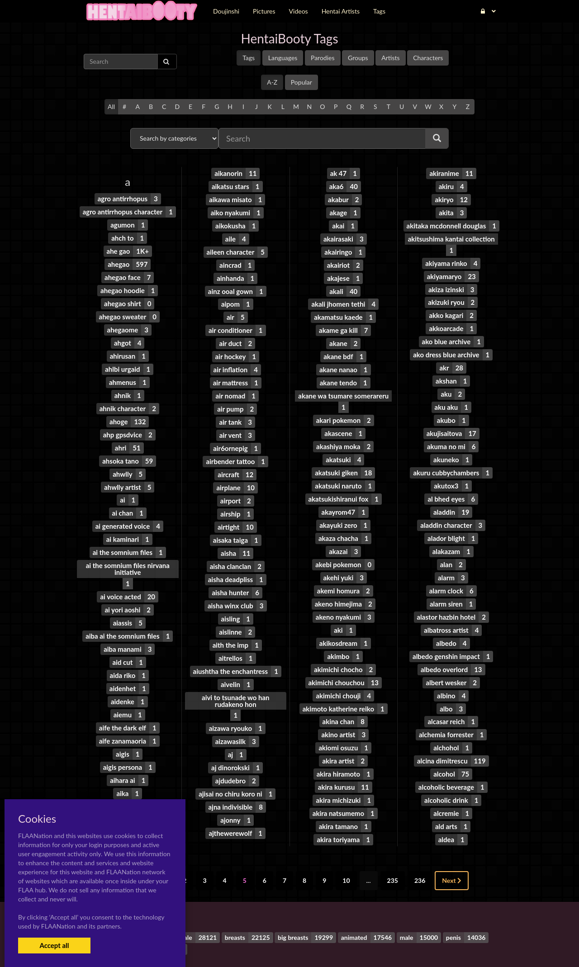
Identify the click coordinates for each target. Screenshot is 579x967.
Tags (248, 58)
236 (419, 851)
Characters (428, 58)
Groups (358, 58)
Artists (390, 58)
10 (346, 851)
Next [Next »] (451, 851)
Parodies (323, 58)
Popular (301, 82)
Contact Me (347, 944)
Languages (283, 58)
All (111, 106)
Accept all (54, 945)
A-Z (272, 82)
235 (392, 851)
